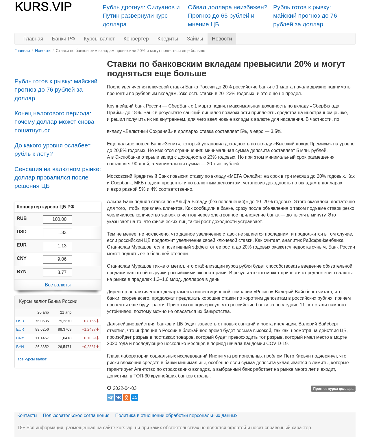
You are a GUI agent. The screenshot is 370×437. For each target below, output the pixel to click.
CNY (20, 338)
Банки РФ (63, 39)
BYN (20, 347)
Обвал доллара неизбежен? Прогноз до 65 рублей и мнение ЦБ (227, 15)
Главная (33, 39)
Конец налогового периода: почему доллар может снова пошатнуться (54, 122)
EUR (20, 329)
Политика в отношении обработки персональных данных (176, 415)
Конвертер (136, 39)
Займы (195, 39)
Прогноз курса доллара (333, 389)
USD (20, 321)
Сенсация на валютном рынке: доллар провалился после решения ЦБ (57, 177)
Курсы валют (99, 39)
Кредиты (168, 39)
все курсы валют (32, 359)
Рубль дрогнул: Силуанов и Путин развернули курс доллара (141, 15)
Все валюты (58, 284)
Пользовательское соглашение (76, 415)
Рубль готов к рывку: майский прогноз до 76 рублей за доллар (305, 15)
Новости (222, 39)
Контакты (27, 415)
